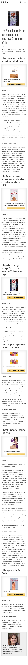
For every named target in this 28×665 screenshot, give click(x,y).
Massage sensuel (8, 591)
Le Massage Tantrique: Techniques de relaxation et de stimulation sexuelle (13, 204)
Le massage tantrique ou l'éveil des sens (13, 367)
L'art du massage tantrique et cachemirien (11, 80)
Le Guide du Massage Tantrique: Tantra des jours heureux (12, 293)
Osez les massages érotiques (11, 451)
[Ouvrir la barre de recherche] (21, 2)
